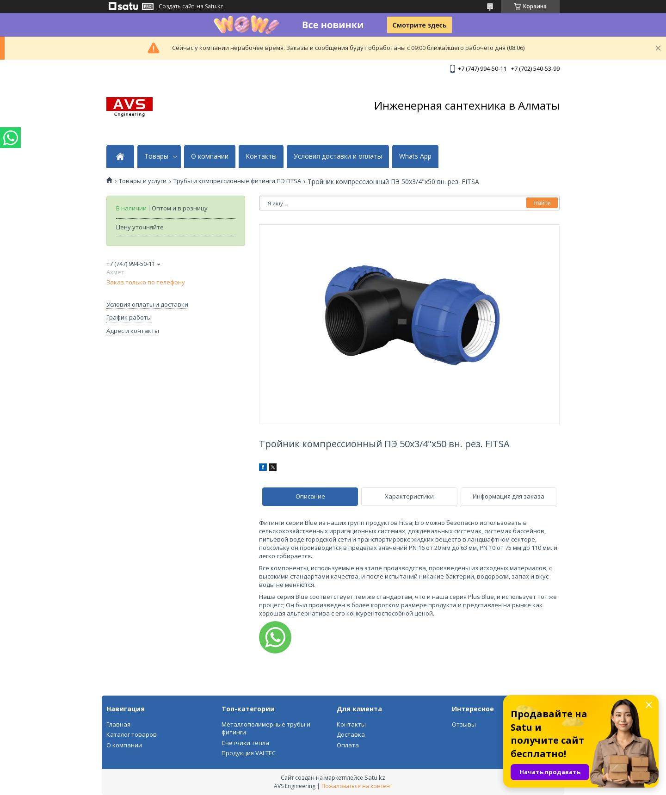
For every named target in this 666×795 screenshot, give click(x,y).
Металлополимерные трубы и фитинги (266, 728)
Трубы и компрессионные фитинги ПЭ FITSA (237, 181)
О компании (209, 156)
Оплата (348, 745)
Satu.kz (374, 777)
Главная (118, 724)
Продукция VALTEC (249, 753)
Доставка (351, 734)
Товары (156, 156)
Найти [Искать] (542, 202)
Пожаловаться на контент (356, 786)
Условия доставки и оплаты (338, 156)
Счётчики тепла (245, 743)
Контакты (261, 156)
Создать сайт (176, 6)
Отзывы (464, 724)
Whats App (415, 156)
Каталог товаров (131, 734)
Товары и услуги (142, 181)
